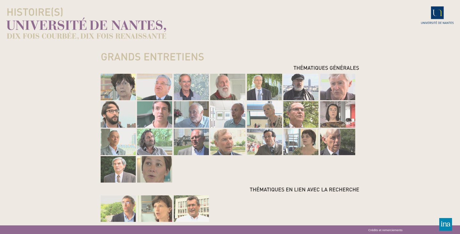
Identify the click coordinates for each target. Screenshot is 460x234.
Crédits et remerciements (385, 230)
